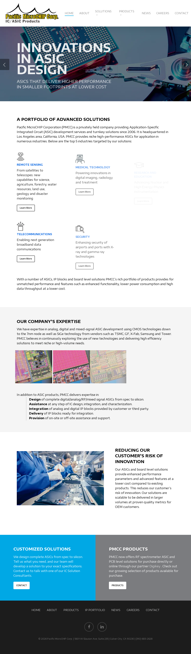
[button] (26, 211)
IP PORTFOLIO (95, 610)
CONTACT (153, 610)
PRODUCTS (71, 610)
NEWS (115, 610)
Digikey (154, 566)
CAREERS (133, 610)
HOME (36, 610)
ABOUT (52, 610)
